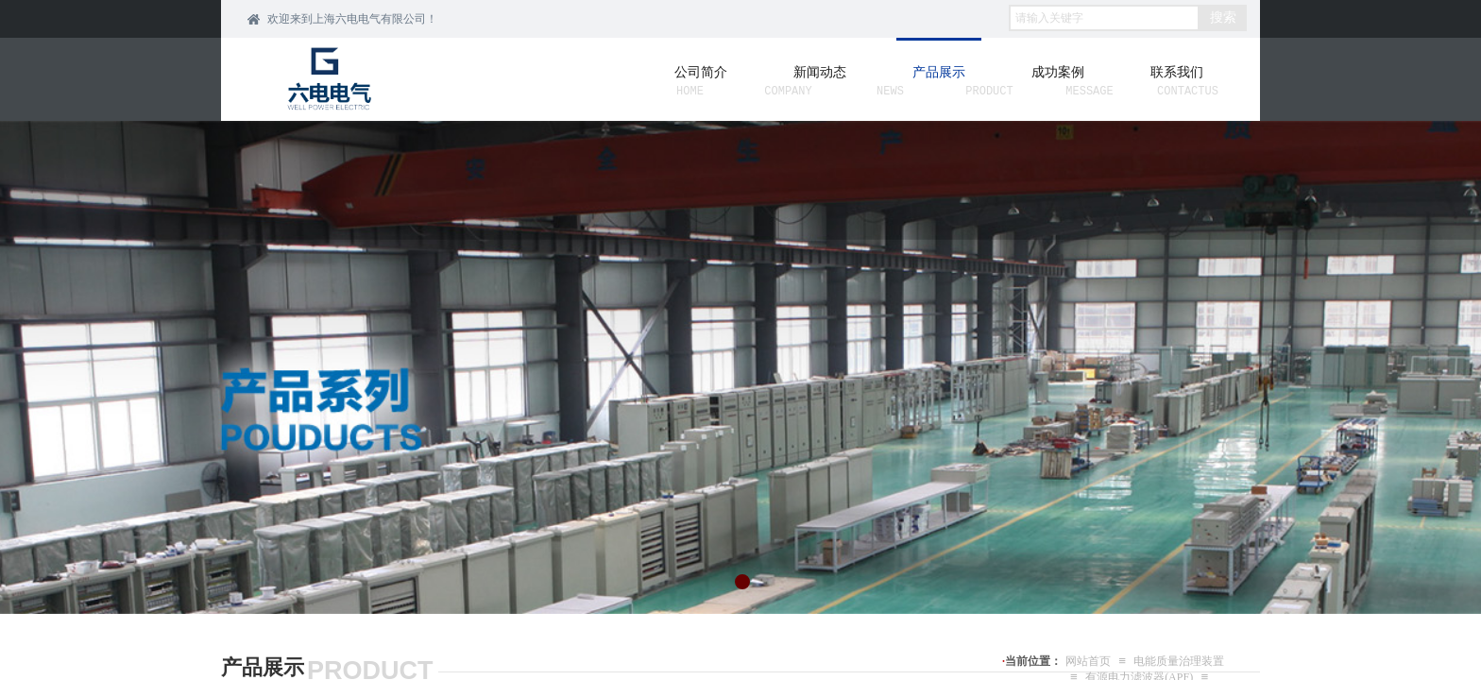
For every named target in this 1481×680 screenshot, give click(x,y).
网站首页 (1088, 661)
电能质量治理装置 (1178, 661)
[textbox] (1104, 18)
